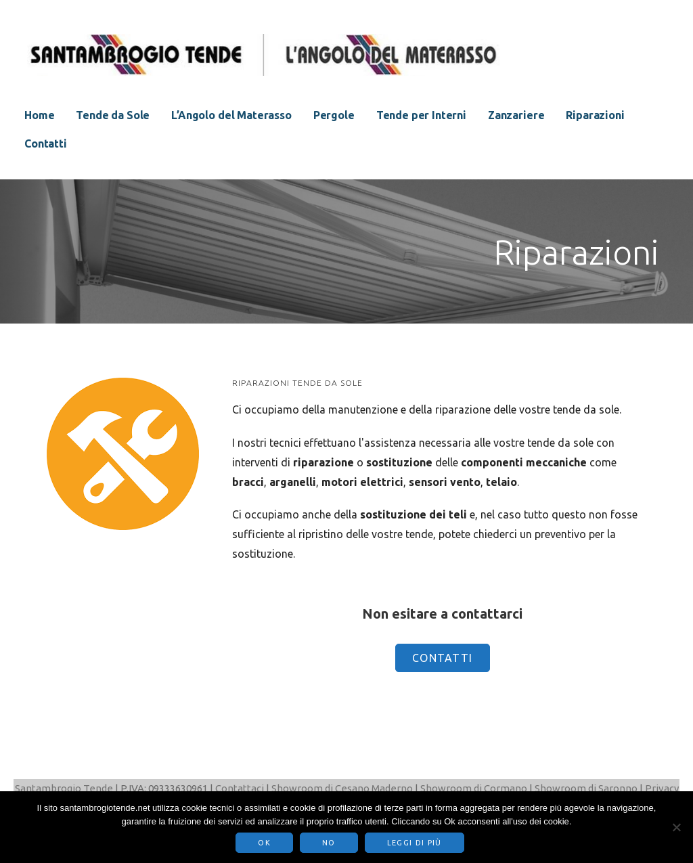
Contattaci (239, 788)
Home (39, 115)
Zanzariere (516, 115)
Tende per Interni (421, 115)
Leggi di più (414, 843)
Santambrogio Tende (64, 788)
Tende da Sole (113, 115)
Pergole (334, 115)
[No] (676, 827)
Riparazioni (595, 115)
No (329, 843)
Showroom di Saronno (586, 788)
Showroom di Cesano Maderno (342, 788)
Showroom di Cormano (473, 788)
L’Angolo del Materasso (231, 115)
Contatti (45, 143)
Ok (264, 843)
